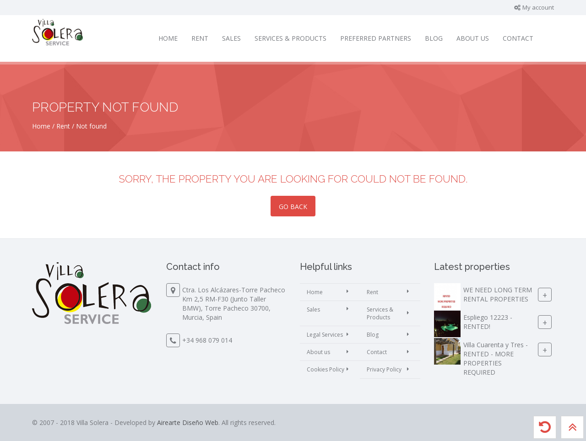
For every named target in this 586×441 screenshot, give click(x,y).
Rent (199, 38)
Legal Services (325, 335)
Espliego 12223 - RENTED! (487, 322)
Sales (231, 38)
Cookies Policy (325, 369)
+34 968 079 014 (207, 340)
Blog (434, 38)
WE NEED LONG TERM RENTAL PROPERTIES (497, 294)
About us (472, 38)
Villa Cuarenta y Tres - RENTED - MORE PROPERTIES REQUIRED (495, 358)
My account (533, 7)
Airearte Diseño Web (187, 422)
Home (168, 38)
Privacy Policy (384, 369)
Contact (518, 38)
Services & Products (290, 38)
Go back (293, 206)
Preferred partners (375, 38)
